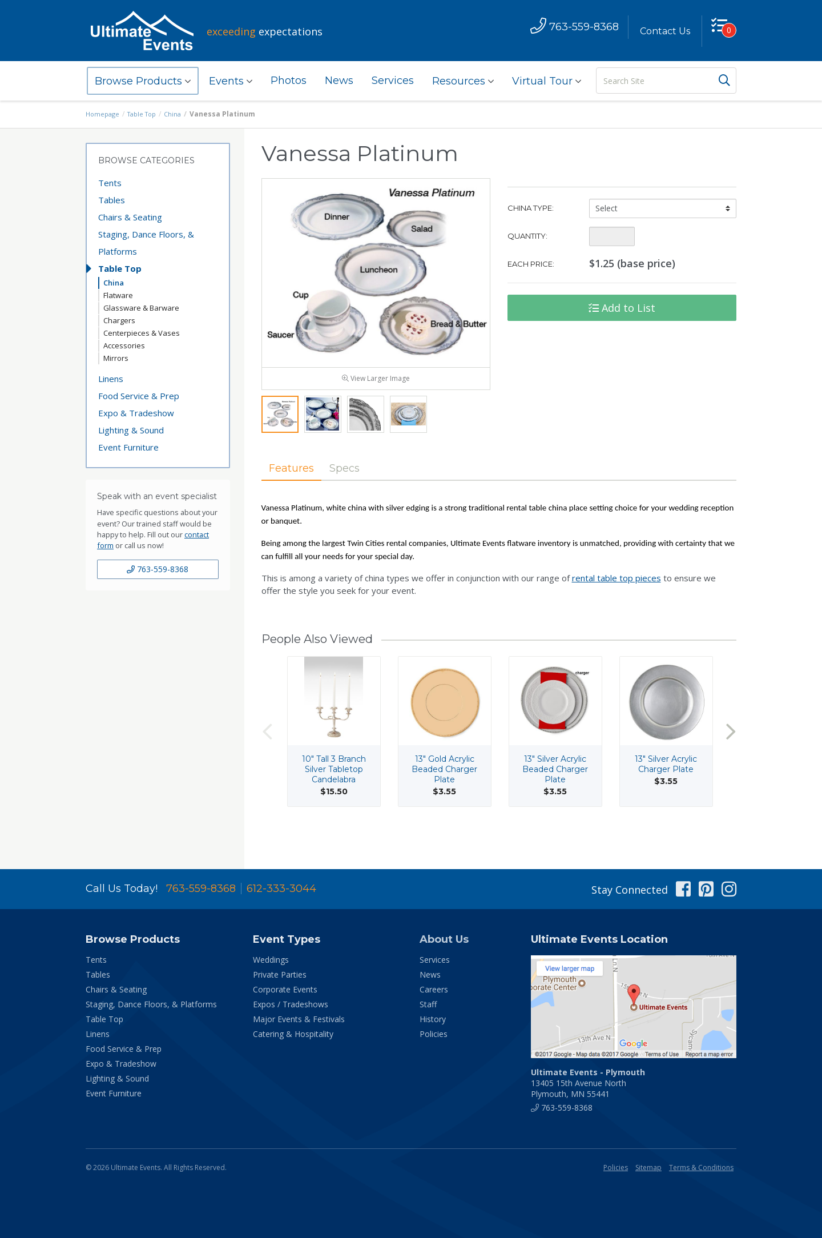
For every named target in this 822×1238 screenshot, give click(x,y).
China (180, 114)
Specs (359, 492)
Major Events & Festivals (299, 1019)
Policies (434, 1033)
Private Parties (280, 974)
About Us (444, 939)
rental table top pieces (616, 603)
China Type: (530, 207)
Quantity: (527, 235)
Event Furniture (128, 447)
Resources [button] (463, 81)
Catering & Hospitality (293, 1033)
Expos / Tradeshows (290, 1004)
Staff (428, 1004)
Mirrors (115, 358)
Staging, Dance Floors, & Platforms (146, 242)
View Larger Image (376, 401)
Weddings (271, 959)
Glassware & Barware (141, 308)
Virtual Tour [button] (546, 81)
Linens (110, 378)
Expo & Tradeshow (136, 413)
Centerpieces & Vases (141, 333)
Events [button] (230, 81)
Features (297, 492)
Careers (434, 989)
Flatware (118, 295)
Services (393, 80)
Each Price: (530, 263)
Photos (289, 80)
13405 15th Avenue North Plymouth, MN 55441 (588, 1083)
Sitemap (648, 1167)
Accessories (124, 345)
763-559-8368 (157, 569)
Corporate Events (285, 989)
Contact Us (660, 31)
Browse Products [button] (143, 81)
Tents (110, 182)
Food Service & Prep (138, 395)
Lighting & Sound (131, 430)
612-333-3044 (281, 888)
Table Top (146, 114)
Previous (267, 756)
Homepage (104, 114)
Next (730, 756)
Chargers (119, 320)
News (339, 80)
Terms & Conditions (701, 1167)
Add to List (622, 308)
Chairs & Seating (130, 217)
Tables (111, 200)
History (433, 1019)
